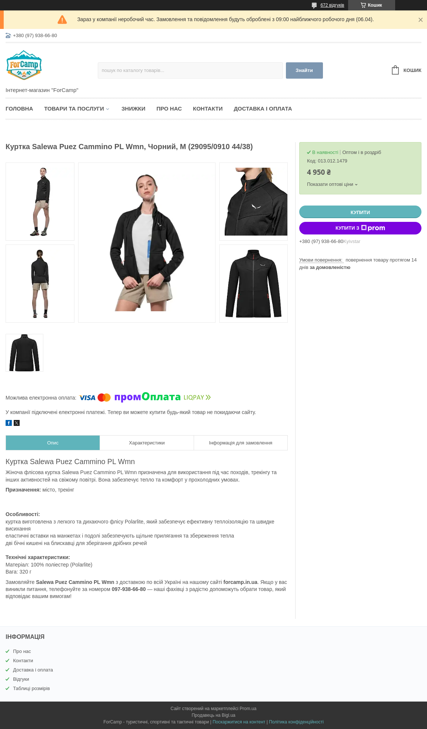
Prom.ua (248, 708)
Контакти (208, 108)
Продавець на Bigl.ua (213, 715)
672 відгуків (332, 5)
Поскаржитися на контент (239, 722)
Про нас (169, 108)
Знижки (133, 108)
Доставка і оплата (263, 108)
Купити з (360, 228)
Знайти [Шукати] (304, 70)
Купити (360, 212)
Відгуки (21, 679)
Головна (19, 108)
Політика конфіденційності (296, 722)
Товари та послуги (74, 108)
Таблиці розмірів (31, 688)
